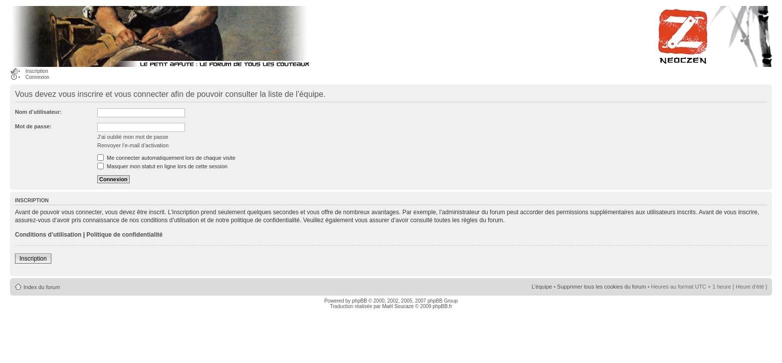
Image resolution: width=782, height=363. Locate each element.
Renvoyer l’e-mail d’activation (133, 145)
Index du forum (41, 287)
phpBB (359, 301)
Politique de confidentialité (124, 234)
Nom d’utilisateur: (38, 112)
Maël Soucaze (397, 306)
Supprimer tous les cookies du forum (601, 287)
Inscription (36, 71)
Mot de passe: (33, 126)
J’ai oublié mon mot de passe (132, 137)
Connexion (37, 77)
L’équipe (542, 287)
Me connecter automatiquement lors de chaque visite (166, 158)
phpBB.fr (442, 306)
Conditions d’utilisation (48, 234)
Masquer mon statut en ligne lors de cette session (162, 166)
